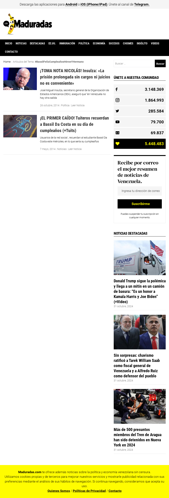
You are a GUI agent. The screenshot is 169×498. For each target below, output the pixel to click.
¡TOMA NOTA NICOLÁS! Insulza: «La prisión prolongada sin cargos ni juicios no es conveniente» (75, 77)
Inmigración (67, 43)
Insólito (142, 43)
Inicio (8, 43)
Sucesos (114, 43)
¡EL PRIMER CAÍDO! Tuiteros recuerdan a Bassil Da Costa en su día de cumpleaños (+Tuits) (74, 124)
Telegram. (141, 4)
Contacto (11, 51)
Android (71, 4)
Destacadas (37, 43)
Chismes (128, 43)
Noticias (21, 43)
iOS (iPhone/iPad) (94, 4)
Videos (155, 43)
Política (84, 43)
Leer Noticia (78, 105)
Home (7, 61)
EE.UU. (52, 43)
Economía (99, 43)
